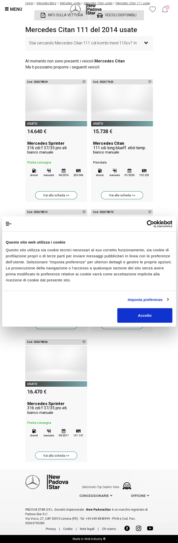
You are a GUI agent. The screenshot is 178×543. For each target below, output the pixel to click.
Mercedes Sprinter (56, 147)
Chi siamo (109, 529)
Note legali (87, 529)
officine (138, 496)
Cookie (68, 529)
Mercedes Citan (122, 147)
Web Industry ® (95, 539)
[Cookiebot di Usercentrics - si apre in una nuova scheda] (150, 223)
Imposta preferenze (145, 299)
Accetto (145, 315)
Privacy (51, 529)
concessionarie (94, 496)
